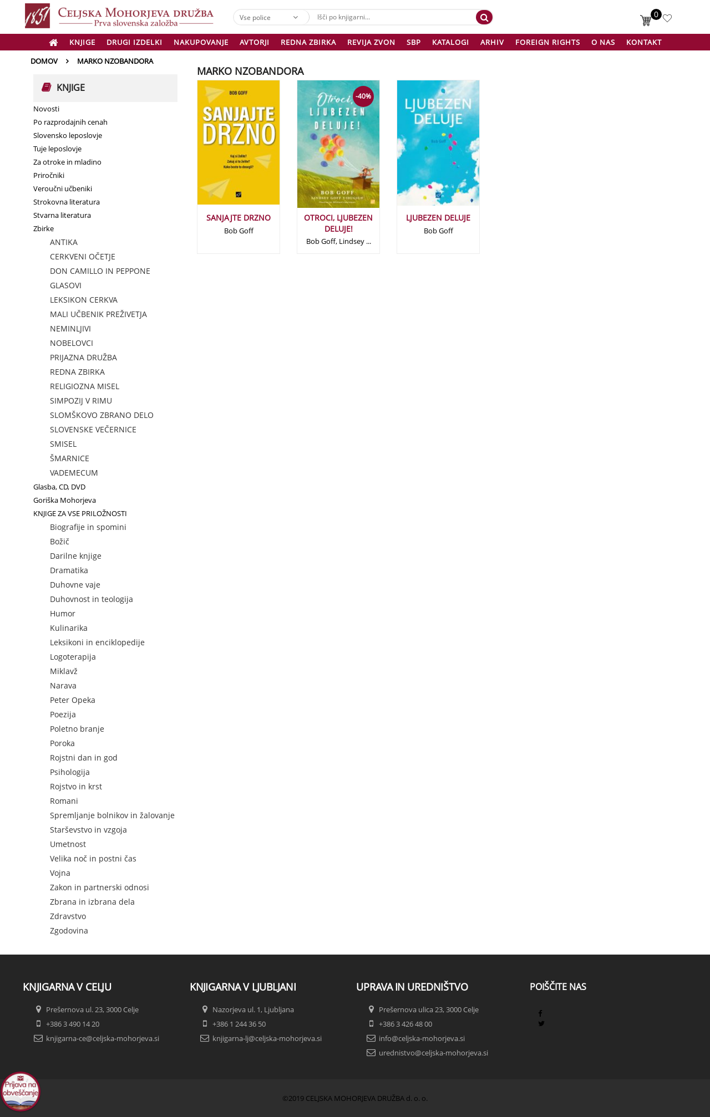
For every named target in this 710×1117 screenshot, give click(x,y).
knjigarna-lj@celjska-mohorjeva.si (267, 1038)
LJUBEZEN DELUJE (438, 217)
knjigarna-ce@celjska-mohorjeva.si (102, 1038)
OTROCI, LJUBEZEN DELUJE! (338, 223)
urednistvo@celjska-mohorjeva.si (433, 1053)
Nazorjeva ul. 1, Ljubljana (253, 1009)
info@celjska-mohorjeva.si (422, 1038)
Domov (44, 61)
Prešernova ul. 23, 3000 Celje (92, 1009)
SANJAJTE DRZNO (238, 217)
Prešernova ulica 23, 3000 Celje (429, 1009)
